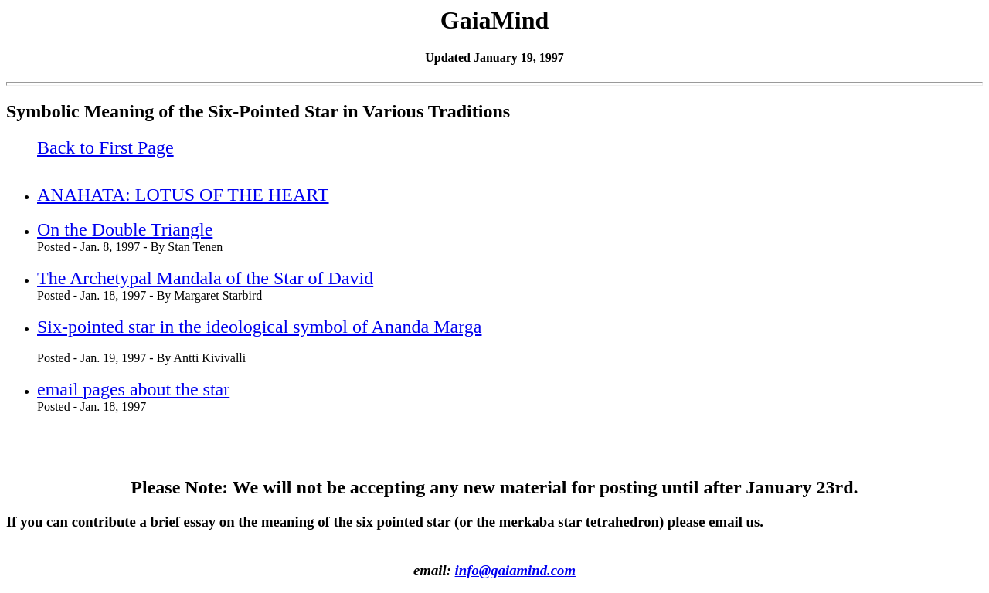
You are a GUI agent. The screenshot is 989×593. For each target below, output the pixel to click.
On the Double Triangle (124, 229)
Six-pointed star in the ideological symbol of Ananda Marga (259, 327)
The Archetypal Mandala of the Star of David (205, 278)
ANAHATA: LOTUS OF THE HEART (183, 195)
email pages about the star (133, 389)
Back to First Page (105, 147)
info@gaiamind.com (515, 570)
